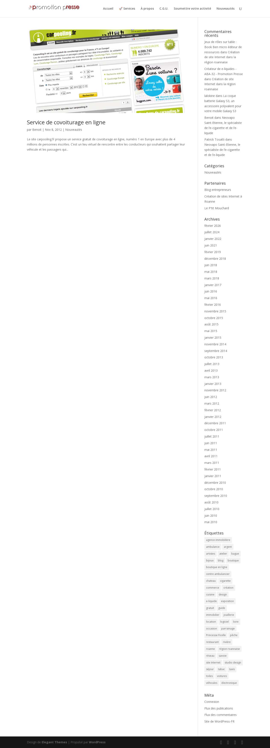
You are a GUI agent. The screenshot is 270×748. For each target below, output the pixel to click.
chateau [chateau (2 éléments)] (211, 581)
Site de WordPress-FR (219, 721)
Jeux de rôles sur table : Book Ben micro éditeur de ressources (223, 47)
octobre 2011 (213, 430)
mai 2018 (210, 272)
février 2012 (212, 410)
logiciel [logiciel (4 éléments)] (224, 621)
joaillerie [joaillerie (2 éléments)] (229, 615)
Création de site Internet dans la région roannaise (222, 57)
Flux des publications (218, 708)
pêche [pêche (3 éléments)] (234, 635)
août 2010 (211, 502)
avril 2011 (211, 456)
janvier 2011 (212, 476)
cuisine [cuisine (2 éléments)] (210, 594)
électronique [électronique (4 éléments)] (229, 683)
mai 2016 (210, 298)
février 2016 (212, 305)
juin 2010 (210, 516)
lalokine (209, 96)
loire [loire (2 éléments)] (236, 621)
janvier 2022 (212, 239)
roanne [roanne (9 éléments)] (210, 649)
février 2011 (212, 469)
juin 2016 (210, 291)
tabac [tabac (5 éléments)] (221, 669)
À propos (147, 8)
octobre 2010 (213, 489)
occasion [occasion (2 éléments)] (211, 628)
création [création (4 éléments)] (228, 587)
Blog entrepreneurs (217, 190)
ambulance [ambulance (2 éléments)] (213, 547)
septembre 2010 (215, 496)
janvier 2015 (212, 337)
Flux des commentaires (220, 715)
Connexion (211, 702)
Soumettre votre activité (192, 8)
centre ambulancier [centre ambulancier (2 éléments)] (218, 574)
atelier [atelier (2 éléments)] (223, 553)
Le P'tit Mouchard (216, 208)
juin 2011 (210, 443)
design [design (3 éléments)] (223, 594)
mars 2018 (211, 278)
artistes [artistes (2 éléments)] (210, 553)
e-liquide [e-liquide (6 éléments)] (211, 601)
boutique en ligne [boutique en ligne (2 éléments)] (216, 567)
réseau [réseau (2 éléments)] (210, 655)
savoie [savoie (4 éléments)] (223, 655)
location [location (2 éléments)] (211, 621)
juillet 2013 (211, 364)
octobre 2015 (213, 318)
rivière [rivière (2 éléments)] (227, 642)
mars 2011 (211, 463)
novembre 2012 (215, 390)
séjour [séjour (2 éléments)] (210, 669)
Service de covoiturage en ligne (66, 122)
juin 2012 (210, 397)
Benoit (36, 130)
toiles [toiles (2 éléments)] (209, 676)
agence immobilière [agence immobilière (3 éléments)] (218, 540)
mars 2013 (211, 377)
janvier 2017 (212, 285)
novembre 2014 (215, 344)
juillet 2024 (211, 232)
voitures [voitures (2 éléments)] (222, 676)
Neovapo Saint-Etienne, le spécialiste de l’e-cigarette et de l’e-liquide (222, 149)
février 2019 (212, 252)
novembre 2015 (215, 311)
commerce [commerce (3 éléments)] (212, 587)
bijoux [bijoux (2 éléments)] (210, 560)
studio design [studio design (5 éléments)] (233, 662)
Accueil (108, 8)
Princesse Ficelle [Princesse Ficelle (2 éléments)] (216, 635)
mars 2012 (211, 403)
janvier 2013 (212, 384)
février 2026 (212, 226)
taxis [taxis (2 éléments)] (232, 669)
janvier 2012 (212, 417)
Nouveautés (226, 8)
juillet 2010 (211, 509)
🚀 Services (127, 8)
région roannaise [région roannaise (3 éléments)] (229, 649)
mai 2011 (210, 450)
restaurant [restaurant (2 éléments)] (212, 642)
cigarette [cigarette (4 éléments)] (225, 581)
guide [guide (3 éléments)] (221, 608)
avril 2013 (211, 370)
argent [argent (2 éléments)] (228, 547)
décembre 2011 (215, 423)
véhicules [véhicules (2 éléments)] (211, 683)
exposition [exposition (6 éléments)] (227, 601)
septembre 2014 (215, 351)
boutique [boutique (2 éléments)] (233, 560)
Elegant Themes (54, 742)
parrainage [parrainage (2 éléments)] (228, 628)
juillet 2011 (211, 436)
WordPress (97, 742)
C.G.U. (163, 8)
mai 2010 (210, 522)
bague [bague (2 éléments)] (235, 553)
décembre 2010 (215, 483)
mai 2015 (210, 331)
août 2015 (211, 324)
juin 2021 (210, 245)
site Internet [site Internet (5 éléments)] (213, 662)
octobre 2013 (213, 357)
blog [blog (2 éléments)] (220, 560)
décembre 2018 (215, 259)
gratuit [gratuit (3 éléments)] (210, 608)
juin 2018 (210, 265)
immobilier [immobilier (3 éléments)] (212, 615)
